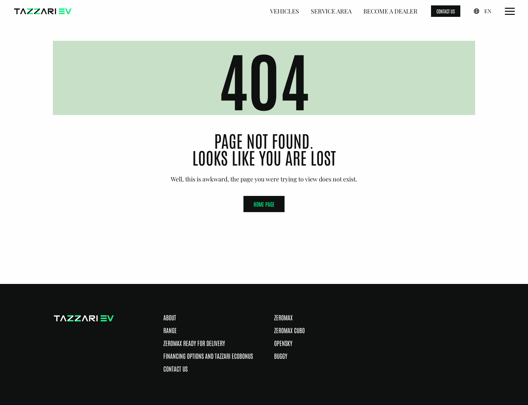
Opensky (283, 343)
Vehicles (284, 11)
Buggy (280, 356)
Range (170, 330)
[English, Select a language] (482, 11)
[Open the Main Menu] (509, 11)
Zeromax (283, 317)
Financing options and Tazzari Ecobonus (208, 356)
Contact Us (175, 369)
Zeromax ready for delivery (194, 343)
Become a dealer (390, 11)
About (169, 317)
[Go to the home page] (42, 11)
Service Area (331, 11)
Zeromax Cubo (289, 330)
